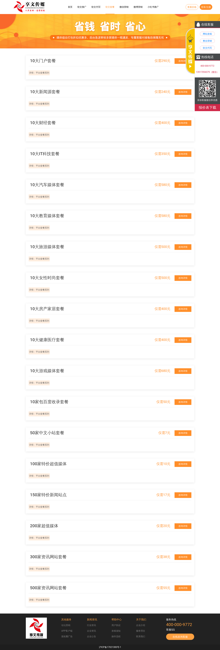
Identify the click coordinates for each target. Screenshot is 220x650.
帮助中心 (117, 619)
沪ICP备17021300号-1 (110, 647)
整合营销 (207, 41)
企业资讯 (91, 631)
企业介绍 (140, 625)
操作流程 (116, 636)
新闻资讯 (92, 619)
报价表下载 (207, 108)
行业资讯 (91, 625)
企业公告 (91, 636)
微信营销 (124, 7)
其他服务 (66, 619)
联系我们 (140, 636)
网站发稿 (207, 34)
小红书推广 (153, 7)
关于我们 (141, 619)
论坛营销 (65, 625)
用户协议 (116, 625)
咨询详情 (182, 61)
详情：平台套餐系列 (39, 72)
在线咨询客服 (180, 636)
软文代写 (95, 7)
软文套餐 (110, 7)
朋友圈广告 (67, 636)
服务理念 (140, 631)
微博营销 (138, 7)
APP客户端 (66, 631)
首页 (70, 7)
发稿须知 (116, 631)
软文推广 (81, 7)
